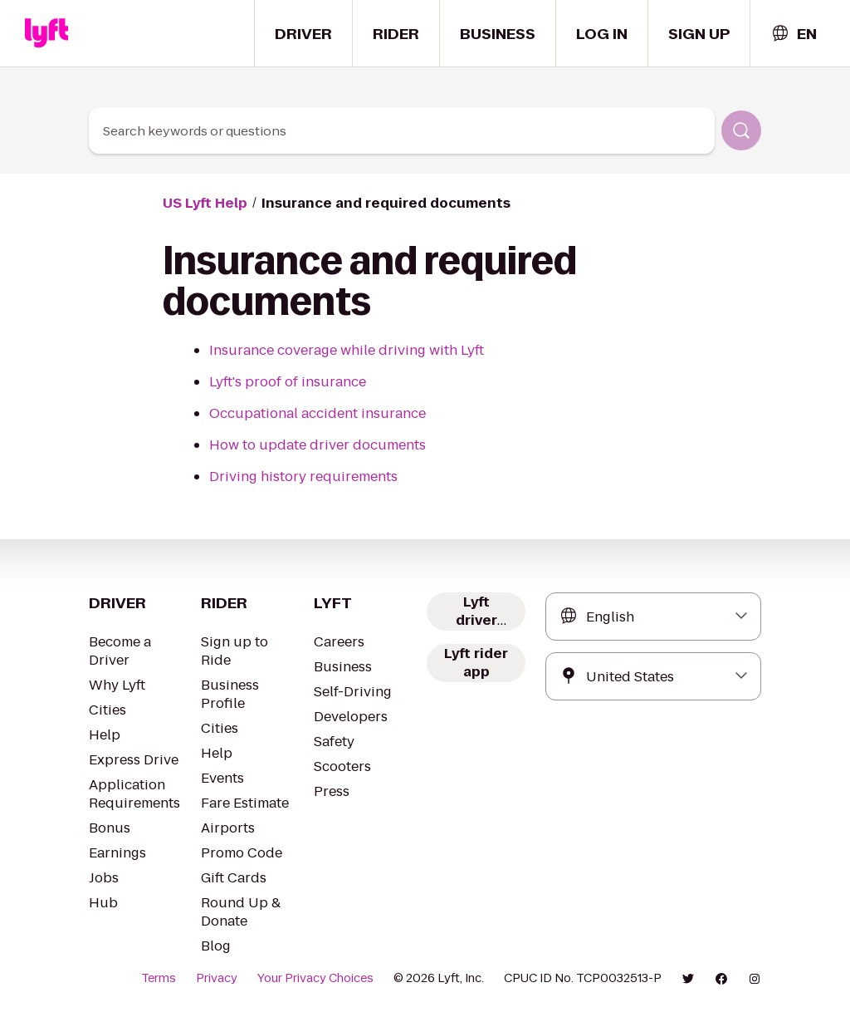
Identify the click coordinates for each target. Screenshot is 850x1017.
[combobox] (793, 33)
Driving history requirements (303, 476)
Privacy (216, 978)
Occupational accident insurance (317, 413)
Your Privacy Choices (315, 978)
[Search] (741, 130)
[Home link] (46, 33)
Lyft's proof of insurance (287, 381)
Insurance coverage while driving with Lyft (346, 350)
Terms (158, 978)
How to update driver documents (317, 444)
